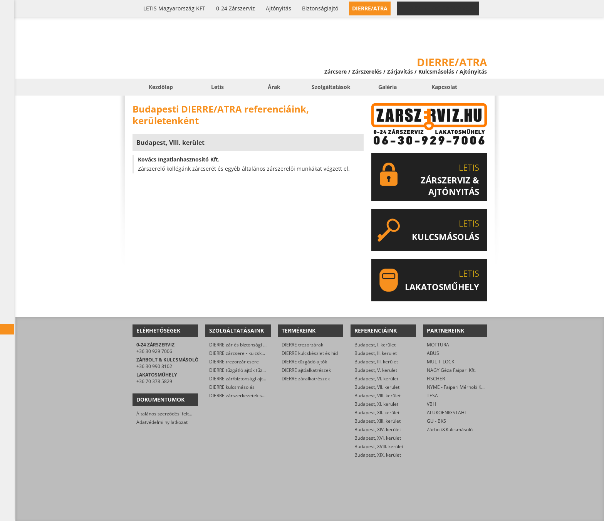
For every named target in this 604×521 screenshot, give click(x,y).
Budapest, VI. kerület (376, 378)
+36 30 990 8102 (154, 366)
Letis (217, 87)
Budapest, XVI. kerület (377, 438)
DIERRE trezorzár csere (234, 361)
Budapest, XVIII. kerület (378, 446)
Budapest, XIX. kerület (377, 455)
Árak (274, 87)
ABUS (433, 353)
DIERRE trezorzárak (302, 344)
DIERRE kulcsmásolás (232, 387)
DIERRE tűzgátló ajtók (304, 361)
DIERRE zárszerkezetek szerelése (244, 395)
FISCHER (436, 378)
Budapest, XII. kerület (376, 412)
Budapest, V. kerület (375, 370)
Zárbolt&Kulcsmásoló (450, 429)
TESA (432, 395)
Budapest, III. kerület (376, 361)
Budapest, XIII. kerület (377, 421)
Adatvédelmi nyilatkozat (162, 422)
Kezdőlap (161, 87)
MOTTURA (438, 344)
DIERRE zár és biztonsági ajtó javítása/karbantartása (265, 344)
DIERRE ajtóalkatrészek (306, 370)
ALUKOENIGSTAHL (447, 412)
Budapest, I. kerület (375, 344)
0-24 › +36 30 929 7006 (442, 8)
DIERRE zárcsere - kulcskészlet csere (248, 353)
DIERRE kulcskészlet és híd (310, 353)
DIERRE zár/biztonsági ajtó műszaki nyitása (255, 378)
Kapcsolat (444, 87)
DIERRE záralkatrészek (306, 378)
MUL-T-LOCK (440, 361)
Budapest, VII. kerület (376, 387)
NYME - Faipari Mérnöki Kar (456, 387)
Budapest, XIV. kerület (377, 429)
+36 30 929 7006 (154, 351)
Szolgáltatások (331, 87)
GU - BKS (436, 421)
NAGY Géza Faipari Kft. (451, 370)
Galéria (387, 87)
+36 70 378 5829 (154, 381)
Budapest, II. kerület (375, 353)
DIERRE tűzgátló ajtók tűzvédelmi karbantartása (260, 370)
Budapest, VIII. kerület (377, 395)
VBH (431, 404)
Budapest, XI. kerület (376, 404)
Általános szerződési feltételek (169, 413)
